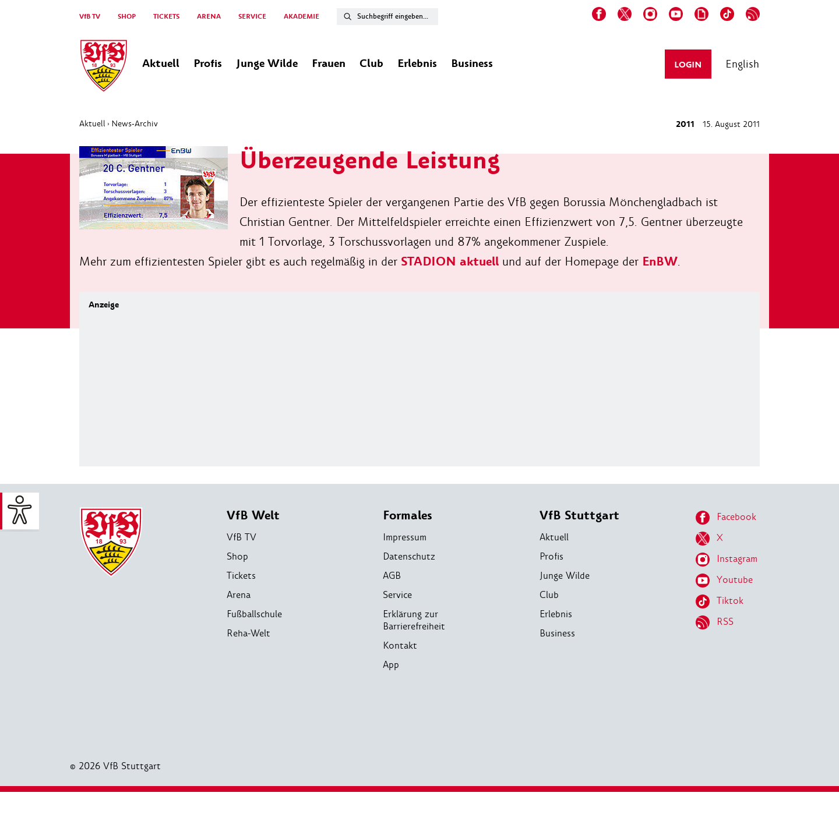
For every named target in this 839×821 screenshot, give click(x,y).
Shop (237, 556)
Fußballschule (254, 614)
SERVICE (252, 16)
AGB (392, 575)
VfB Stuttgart (579, 515)
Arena (239, 595)
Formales (407, 515)
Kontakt (400, 645)
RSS (715, 622)
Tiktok (719, 601)
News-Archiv (134, 123)
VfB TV (89, 16)
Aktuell (92, 123)
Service (397, 595)
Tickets (241, 575)
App (391, 665)
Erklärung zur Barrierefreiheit (414, 620)
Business (557, 633)
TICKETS (166, 16)
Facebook (726, 518)
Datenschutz (409, 556)
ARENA (209, 16)
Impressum (404, 537)
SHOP (127, 16)
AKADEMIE (301, 16)
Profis (551, 556)
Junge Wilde (565, 575)
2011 (685, 124)
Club (549, 595)
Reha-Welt (248, 633)
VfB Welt (253, 515)
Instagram (726, 560)
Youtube (724, 581)
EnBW (660, 261)
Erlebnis (556, 614)
